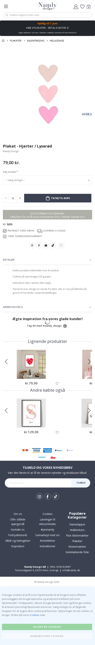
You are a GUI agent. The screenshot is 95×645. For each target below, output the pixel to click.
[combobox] (47, 15)
